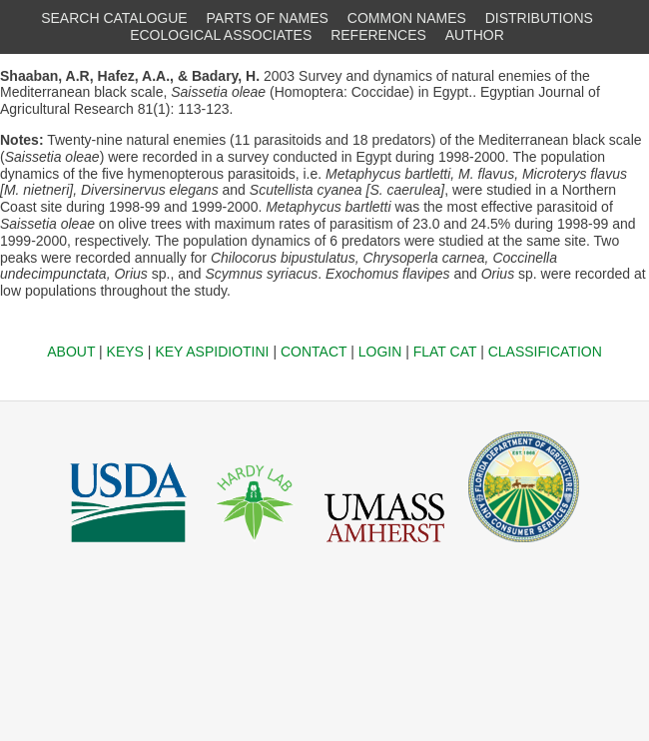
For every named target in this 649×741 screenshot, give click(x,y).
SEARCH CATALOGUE (114, 18)
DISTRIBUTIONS (539, 18)
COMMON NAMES (406, 18)
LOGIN (380, 352)
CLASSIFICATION (545, 352)
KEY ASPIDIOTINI (212, 352)
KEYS (125, 352)
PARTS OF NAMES (267, 18)
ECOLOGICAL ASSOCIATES (221, 35)
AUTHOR (474, 35)
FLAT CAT (445, 352)
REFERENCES (378, 35)
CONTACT (313, 352)
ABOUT (71, 352)
